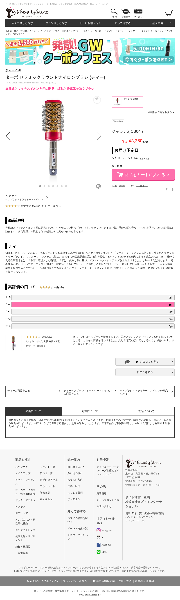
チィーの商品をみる (18, 390)
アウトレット (47, 486)
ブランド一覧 (47, 467)
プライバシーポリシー (76, 581)
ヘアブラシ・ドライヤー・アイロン (130, 31)
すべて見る (74, 499)
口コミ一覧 (46, 473)
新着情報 (101, 493)
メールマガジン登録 (107, 500)
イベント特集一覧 (78, 528)
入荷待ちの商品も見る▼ (161, 112)
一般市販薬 (21, 553)
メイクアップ (22, 473)
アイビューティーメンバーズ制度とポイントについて (107, 471)
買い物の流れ (75, 473)
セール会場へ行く (90, 23)
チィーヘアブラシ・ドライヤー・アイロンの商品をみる (88, 392)
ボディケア (21, 513)
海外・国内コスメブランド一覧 (70, 31)
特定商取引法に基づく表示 (43, 581)
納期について (34, 411)
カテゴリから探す (22, 23)
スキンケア (21, 467)
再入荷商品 (46, 499)
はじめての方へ (76, 467)
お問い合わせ (104, 506)
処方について (90, 411)
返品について (146, 411)
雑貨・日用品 (22, 546)
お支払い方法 (75, 479)
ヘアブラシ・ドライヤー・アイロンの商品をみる (144, 392)
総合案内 (157, 23)
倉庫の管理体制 (144, 581)
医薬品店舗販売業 (104, 581)
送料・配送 (74, 486)
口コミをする (145, 372)
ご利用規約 (125, 581)
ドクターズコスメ (25, 500)
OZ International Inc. (91, 594)
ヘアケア (106, 31)
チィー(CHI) (94, 31)
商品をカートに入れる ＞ (147, 174)
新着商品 (126, 17)
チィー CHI (13, 70)
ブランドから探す (56, 23)
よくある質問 (75, 492)
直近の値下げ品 (49, 479)
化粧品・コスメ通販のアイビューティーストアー (29, 31)
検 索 (114, 17)
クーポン (138, 17)
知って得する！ (123, 23)
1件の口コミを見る (147, 361)
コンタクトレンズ (25, 530)
